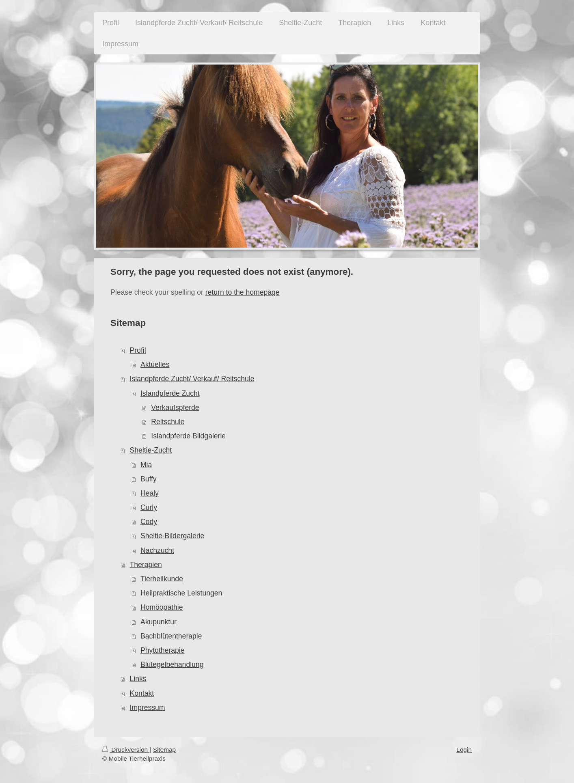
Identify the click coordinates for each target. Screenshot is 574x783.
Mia (146, 465)
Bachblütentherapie (171, 636)
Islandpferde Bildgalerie (188, 436)
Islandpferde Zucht (170, 393)
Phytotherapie (162, 650)
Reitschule (167, 422)
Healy (149, 493)
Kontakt (142, 693)
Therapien (146, 565)
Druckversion (125, 749)
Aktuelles (154, 364)
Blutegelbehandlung (172, 664)
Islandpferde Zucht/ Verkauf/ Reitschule (192, 379)
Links (138, 679)
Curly (148, 507)
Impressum (147, 707)
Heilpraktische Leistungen (181, 593)
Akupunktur (158, 622)
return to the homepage (242, 292)
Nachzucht (157, 550)
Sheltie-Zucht (151, 450)
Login (464, 749)
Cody (148, 522)
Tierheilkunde (161, 579)
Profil (138, 350)
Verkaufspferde (175, 407)
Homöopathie (161, 607)
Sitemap (164, 749)
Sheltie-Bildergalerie (172, 536)
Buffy (148, 479)
